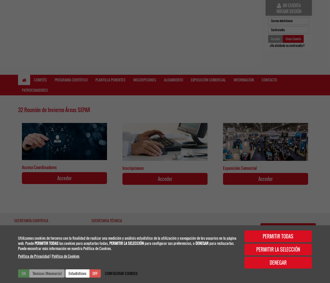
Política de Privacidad (34, 256)
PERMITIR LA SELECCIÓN (278, 249)
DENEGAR (278, 262)
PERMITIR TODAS (278, 236)
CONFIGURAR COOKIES (121, 273)
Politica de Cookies (65, 256)
